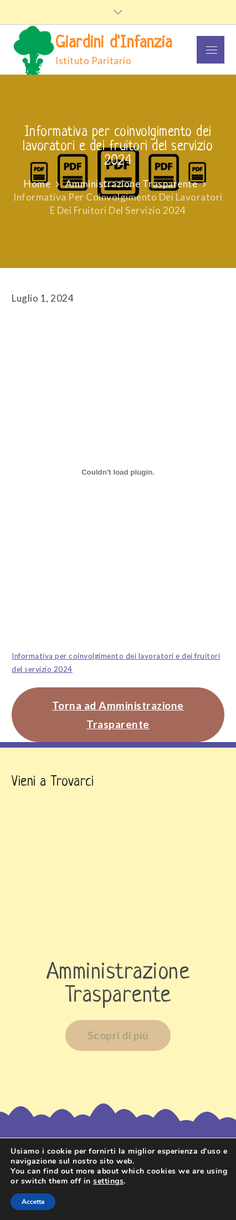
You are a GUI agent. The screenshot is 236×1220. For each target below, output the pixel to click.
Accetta (33, 1201)
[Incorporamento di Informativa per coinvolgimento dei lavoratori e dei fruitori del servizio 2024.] (118, 472)
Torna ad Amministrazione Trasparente (118, 714)
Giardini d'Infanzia (113, 43)
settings (108, 1181)
